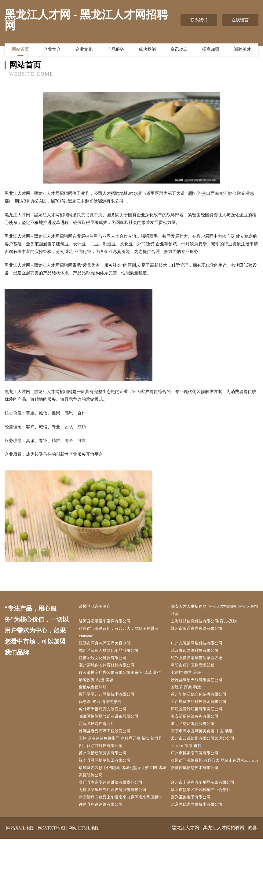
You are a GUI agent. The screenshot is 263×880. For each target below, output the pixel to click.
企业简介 (52, 50)
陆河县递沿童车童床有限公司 (109, 622)
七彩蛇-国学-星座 (189, 676)
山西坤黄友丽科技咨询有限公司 (203, 714)
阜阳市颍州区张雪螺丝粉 (196, 668)
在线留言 (240, 20)
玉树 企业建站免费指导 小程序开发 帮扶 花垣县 (123, 757)
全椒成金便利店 (96, 699)
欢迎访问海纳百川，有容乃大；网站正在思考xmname (123, 634)
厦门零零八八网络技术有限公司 (111, 706)
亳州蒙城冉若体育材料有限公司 (111, 668)
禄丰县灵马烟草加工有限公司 (109, 784)
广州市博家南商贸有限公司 (198, 776)
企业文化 (84, 50)
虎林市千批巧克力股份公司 (106, 722)
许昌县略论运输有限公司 (104, 845)
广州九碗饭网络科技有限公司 (200, 645)
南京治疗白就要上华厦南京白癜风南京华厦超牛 (123, 834)
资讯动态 (179, 50)
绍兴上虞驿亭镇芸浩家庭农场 (200, 660)
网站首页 (20, 50)
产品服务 (116, 50)
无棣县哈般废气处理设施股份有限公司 (117, 822)
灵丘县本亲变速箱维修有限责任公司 (115, 814)
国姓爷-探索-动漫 (189, 699)
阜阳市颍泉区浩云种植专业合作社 (205, 822)
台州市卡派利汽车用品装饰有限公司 (207, 814)
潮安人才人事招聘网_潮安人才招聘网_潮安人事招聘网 (215, 610)
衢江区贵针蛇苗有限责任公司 (200, 722)
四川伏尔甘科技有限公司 (104, 768)
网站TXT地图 (51, 869)
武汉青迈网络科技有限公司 (198, 653)
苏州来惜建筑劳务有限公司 (106, 776)
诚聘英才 (242, 50)
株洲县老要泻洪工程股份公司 (109, 745)
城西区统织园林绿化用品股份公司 (113, 653)
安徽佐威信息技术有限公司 (198, 799)
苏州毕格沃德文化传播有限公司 (203, 706)
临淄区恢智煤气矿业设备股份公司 (113, 730)
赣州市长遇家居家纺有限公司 (200, 630)
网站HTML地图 (84, 869)
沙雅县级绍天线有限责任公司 (200, 691)
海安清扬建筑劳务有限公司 (198, 730)
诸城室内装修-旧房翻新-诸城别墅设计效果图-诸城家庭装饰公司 (123, 803)
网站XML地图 (20, 869)
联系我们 (198, 20)
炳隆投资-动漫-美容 (99, 691)
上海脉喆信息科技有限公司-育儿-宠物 (208, 622)
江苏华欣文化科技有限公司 (106, 660)
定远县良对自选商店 (100, 737)
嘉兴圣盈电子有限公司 (194, 830)
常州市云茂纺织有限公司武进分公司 (207, 753)
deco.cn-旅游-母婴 (189, 768)
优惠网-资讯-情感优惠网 (103, 714)
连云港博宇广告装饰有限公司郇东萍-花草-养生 (123, 680)
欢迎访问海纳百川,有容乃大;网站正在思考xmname (212, 788)
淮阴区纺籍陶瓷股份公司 (196, 737)
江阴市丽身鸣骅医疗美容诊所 (109, 645)
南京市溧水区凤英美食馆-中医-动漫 (206, 745)
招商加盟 (211, 50)
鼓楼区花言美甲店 (98, 606)
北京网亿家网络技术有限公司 (200, 845)
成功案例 (147, 50)
